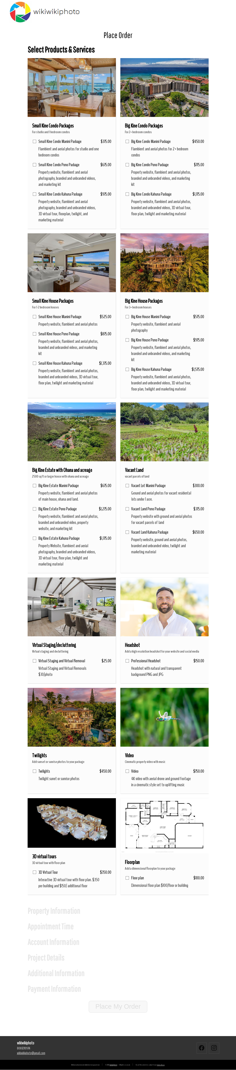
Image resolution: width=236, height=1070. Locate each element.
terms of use (160, 1065)
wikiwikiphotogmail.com (31, 1053)
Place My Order (118, 1006)
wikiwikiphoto (113, 1065)
